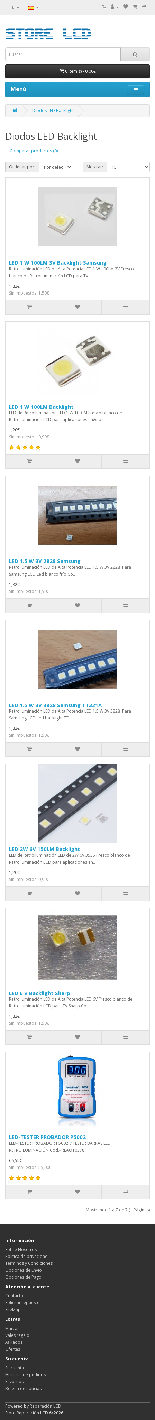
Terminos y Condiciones (29, 1263)
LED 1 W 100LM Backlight (41, 406)
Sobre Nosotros (21, 1249)
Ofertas (12, 1349)
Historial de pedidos (25, 1375)
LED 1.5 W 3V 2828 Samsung (45, 560)
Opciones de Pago (23, 1277)
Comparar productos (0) (34, 151)
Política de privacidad (26, 1256)
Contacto (14, 1296)
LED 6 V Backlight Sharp (39, 993)
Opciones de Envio (23, 1270)
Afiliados (13, 1342)
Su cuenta (14, 1368)
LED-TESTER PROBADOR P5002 (47, 1136)
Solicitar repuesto (22, 1302)
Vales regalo (17, 1335)
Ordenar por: (22, 167)
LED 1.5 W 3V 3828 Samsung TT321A (55, 705)
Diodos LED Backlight (53, 110)
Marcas (12, 1328)
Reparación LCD (45, 1406)
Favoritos (14, 1381)
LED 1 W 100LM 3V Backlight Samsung (58, 262)
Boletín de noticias (23, 1388)
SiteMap (13, 1309)
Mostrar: (94, 167)
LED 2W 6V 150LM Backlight (44, 848)
